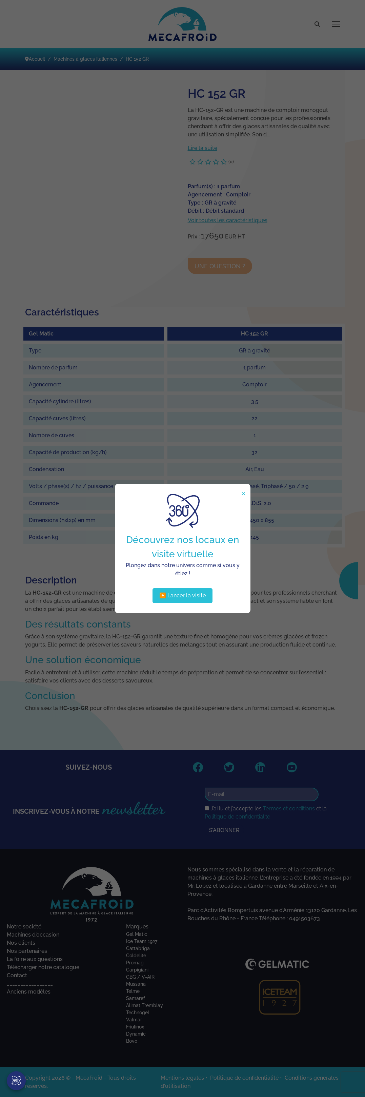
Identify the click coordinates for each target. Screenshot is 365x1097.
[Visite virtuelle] (16, 1080)
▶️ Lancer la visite (182, 595)
